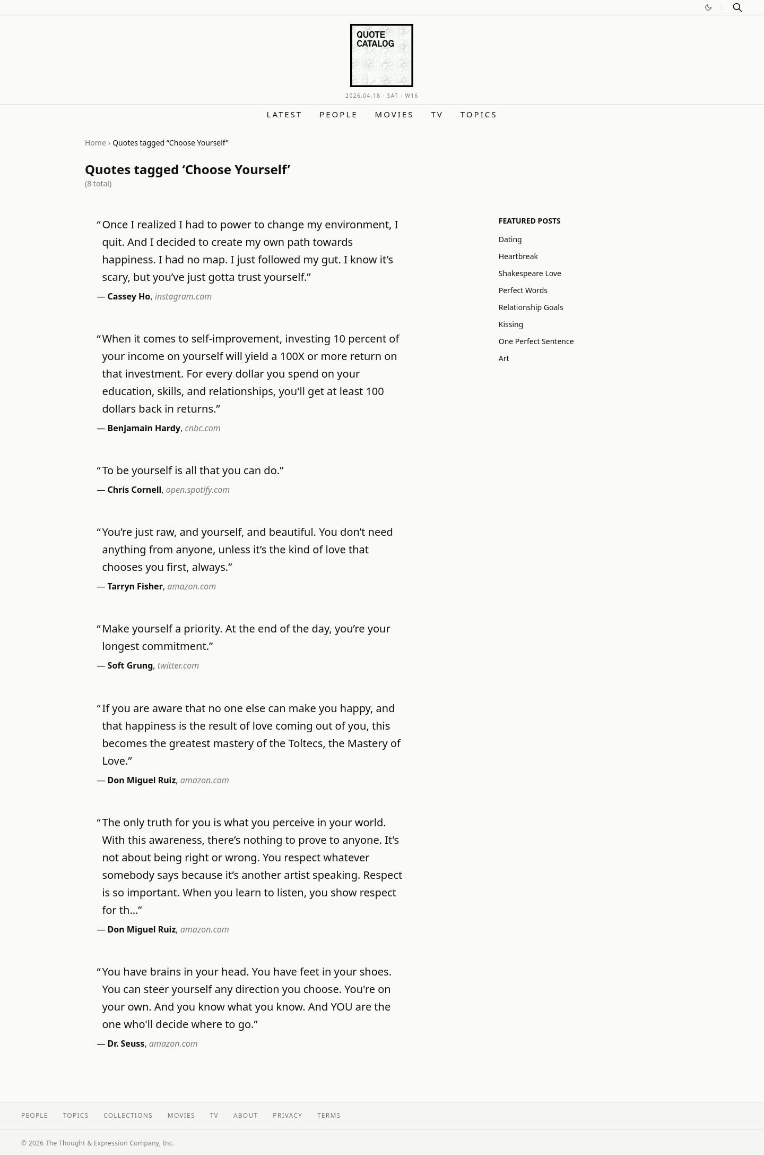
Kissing (511, 324)
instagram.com (183, 296)
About (245, 1115)
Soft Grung (130, 665)
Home (95, 143)
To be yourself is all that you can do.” (192, 470)
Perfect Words (523, 290)
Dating (510, 239)
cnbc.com (202, 428)
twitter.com (178, 665)
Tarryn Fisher (135, 586)
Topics (479, 114)
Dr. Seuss (126, 1043)
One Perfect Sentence (536, 341)
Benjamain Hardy (144, 428)
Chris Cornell (135, 489)
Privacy (287, 1115)
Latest (285, 114)
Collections (128, 1115)
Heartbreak (518, 256)
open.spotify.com (198, 489)
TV (437, 114)
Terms (329, 1115)
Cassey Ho (129, 296)
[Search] (737, 7)
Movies (394, 114)
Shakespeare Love (530, 273)
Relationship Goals (531, 307)
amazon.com (191, 586)
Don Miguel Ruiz (142, 780)
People (338, 114)
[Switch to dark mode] (708, 7)
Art (504, 358)
